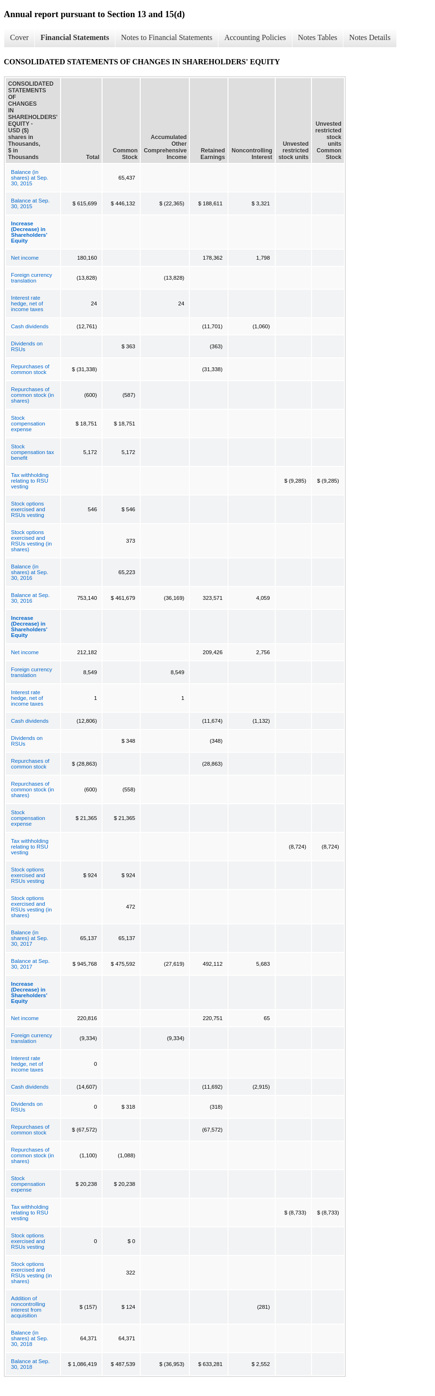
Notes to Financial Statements (167, 37)
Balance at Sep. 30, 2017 (30, 964)
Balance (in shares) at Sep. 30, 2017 (29, 938)
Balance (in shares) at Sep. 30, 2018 (29, 1338)
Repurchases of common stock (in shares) (32, 395)
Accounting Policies (255, 37)
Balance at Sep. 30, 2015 (30, 203)
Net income (25, 258)
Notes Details (370, 37)
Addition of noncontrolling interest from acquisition (28, 1306)
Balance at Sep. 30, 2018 (30, 1364)
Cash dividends (30, 326)
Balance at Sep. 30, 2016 (30, 598)
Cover (19, 37)
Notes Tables (318, 37)
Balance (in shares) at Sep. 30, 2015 (29, 177)
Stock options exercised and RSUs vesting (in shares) (31, 540)
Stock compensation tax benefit (32, 452)
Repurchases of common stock (30, 369)
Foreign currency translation (31, 277)
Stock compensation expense (28, 423)
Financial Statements (75, 37)
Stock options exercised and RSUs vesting (28, 509)
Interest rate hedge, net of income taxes (27, 303)
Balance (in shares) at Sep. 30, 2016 (29, 572)
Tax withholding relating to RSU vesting (30, 480)
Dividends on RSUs (26, 346)
